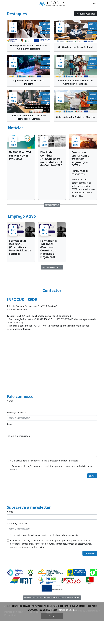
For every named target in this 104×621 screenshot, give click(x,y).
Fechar (52, 616)
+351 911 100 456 (41, 325)
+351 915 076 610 (64, 319)
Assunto (11, 424)
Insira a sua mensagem (18, 435)
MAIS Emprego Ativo (52, 267)
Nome (10, 400)
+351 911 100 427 (43, 319)
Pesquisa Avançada (85, 13)
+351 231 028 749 (25, 315)
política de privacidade (35, 460)
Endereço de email (16, 412)
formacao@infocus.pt (20, 328)
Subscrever (89, 553)
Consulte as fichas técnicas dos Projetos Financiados (52, 597)
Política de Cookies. (67, 609)
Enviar (92, 475)
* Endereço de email (17, 523)
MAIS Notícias (52, 205)
